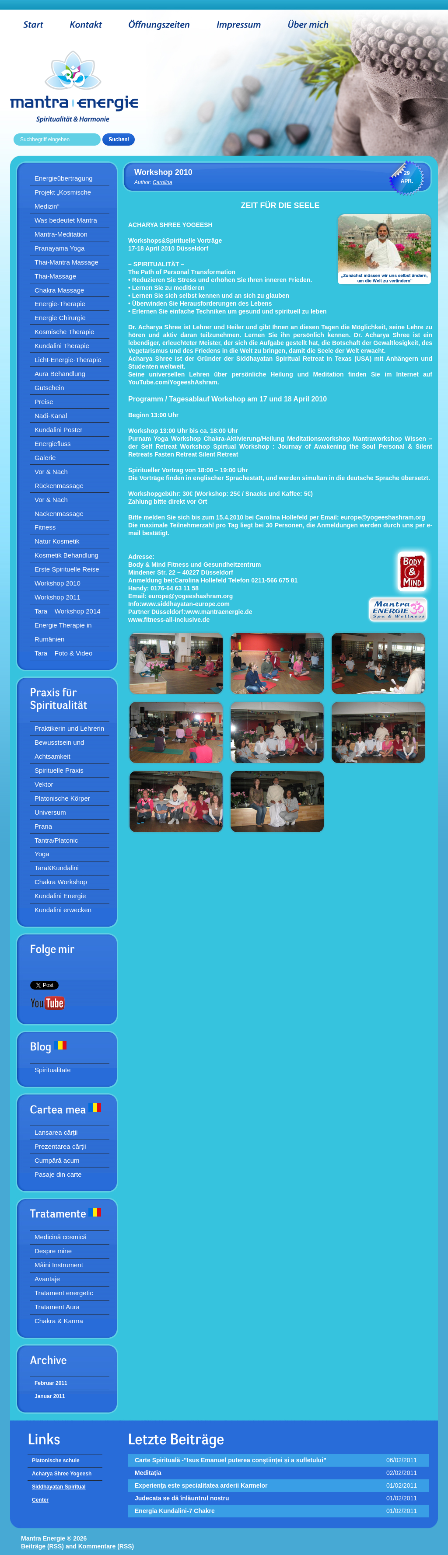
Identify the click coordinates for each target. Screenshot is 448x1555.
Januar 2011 (50, 1396)
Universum (50, 812)
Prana (43, 826)
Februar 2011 (51, 1383)
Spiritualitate (53, 1070)
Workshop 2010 (57, 583)
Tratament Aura (57, 1307)
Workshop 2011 (57, 597)
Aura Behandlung (60, 373)
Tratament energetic (64, 1293)
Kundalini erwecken (63, 909)
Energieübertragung (64, 178)
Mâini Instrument (59, 1265)
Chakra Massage (59, 290)
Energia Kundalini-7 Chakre (175, 1510)
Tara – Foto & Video (63, 653)
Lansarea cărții (56, 1132)
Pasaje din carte (58, 1174)
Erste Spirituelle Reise (67, 569)
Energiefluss (53, 443)
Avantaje (47, 1279)
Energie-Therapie (60, 303)
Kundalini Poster (58, 429)
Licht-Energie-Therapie (68, 359)
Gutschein (49, 387)
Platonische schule (56, 1460)
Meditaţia (148, 1472)
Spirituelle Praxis (59, 770)
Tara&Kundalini (57, 868)
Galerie (45, 457)
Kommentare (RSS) (106, 1546)
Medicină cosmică (61, 1237)
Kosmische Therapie (64, 331)
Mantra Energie (87, 86)
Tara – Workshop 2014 (68, 611)
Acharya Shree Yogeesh (61, 1474)
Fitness (45, 527)
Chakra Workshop (61, 882)
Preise (44, 401)
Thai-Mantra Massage (66, 262)
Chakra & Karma (59, 1321)
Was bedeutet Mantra (66, 220)
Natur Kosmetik (57, 541)
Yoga (42, 854)
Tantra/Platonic (56, 840)
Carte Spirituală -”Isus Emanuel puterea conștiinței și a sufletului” (230, 1460)
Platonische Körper (62, 798)
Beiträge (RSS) (42, 1546)
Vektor (44, 784)
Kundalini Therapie (62, 345)
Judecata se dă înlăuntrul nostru (182, 1498)
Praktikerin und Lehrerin (69, 728)
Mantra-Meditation (61, 234)
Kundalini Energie (60, 896)
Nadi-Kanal (51, 415)
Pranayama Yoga (59, 248)
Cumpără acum (57, 1160)
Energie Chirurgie (60, 317)
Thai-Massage (55, 276)
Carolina (162, 182)
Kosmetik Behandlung (66, 555)
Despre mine (53, 1251)
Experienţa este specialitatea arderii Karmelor (201, 1485)
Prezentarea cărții (60, 1146)
